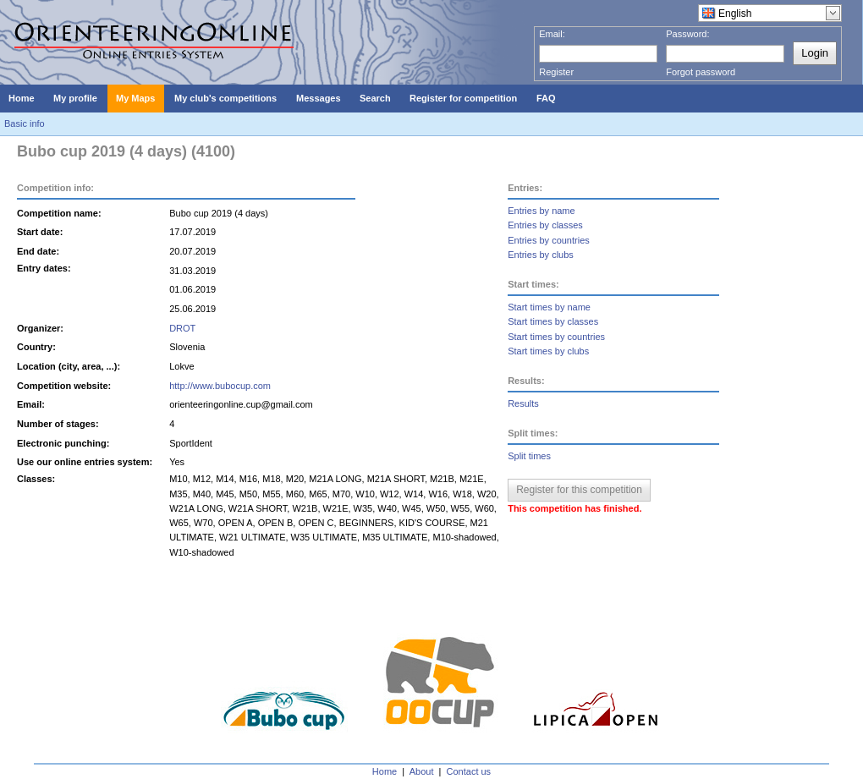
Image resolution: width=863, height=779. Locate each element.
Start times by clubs (548, 351)
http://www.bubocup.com (220, 386)
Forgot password (700, 72)
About (422, 771)
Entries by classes (545, 225)
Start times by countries (556, 337)
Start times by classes (553, 321)
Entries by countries (549, 240)
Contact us (469, 771)
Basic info (24, 123)
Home (384, 771)
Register (556, 72)
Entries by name (541, 211)
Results (523, 403)
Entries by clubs (541, 255)
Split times (529, 456)
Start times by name (549, 307)
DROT (182, 328)
